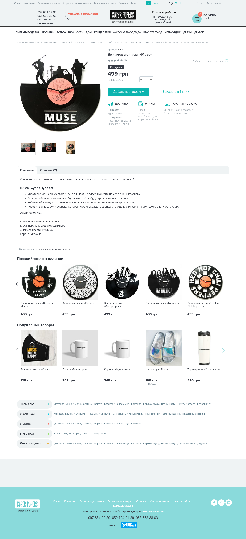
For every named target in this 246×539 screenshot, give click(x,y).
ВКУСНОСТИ (75, 32)
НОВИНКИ (48, 32)
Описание (27, 170)
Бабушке (136, 404)
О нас (17, 3)
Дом (93, 42)
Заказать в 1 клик (176, 92)
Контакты (29, 3)
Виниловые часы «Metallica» (162, 303)
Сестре (87, 404)
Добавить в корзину (128, 92)
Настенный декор (109, 42)
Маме (78, 404)
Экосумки (105, 413)
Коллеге (108, 404)
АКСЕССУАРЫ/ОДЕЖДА (127, 32)
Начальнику (203, 404)
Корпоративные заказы (77, 3)
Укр (156, 3)
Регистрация (214, 3)
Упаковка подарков (83, 14)
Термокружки (151, 413)
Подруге (97, 404)
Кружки (69, 413)
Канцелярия (135, 413)
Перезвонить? (46, 23)
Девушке (59, 404)
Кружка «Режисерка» (74, 369)
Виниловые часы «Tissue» (78, 303)
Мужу (156, 404)
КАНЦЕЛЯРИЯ (102, 32)
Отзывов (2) (48, 170)
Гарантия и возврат (120, 501)
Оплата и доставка (49, 3)
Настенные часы (132, 42)
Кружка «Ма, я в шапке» (118, 369)
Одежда (58, 413)
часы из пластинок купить (54, 249)
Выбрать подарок (27, 32)
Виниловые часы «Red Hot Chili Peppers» (203, 305)
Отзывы (123, 3)
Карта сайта (182, 501)
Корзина (209, 14)
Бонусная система (105, 3)
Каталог (81, 42)
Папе (164, 404)
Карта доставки (123, 505)
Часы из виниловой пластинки (162, 42)
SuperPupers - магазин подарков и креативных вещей (44, 42)
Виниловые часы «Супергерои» (114, 305)
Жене (69, 404)
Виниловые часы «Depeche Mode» (37, 305)
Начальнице (122, 404)
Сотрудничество (160, 501)
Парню (147, 404)
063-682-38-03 (147, 517)
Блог (134, 3)
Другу (180, 404)
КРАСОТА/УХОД (152, 32)
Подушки (93, 413)
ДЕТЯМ (187, 32)
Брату (172, 404)
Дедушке (202, 443)
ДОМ (89, 32)
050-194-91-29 (123, 517)
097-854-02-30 (99, 517)
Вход (200, 3)
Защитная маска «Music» (35, 369)
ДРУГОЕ (199, 32)
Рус (149, 3)
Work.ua (114, 524)
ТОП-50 (61, 32)
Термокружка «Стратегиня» (203, 369)
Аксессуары (119, 413)
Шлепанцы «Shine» (157, 369)
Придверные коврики (193, 413)
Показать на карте (152, 511)
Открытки (81, 413)
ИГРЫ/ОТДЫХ (173, 32)
